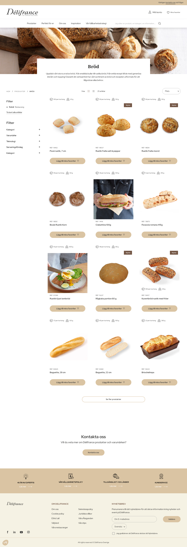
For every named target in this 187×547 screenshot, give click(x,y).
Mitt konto (154, 12)
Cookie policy (58, 513)
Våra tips (82, 523)
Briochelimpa (148, 372)
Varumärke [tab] (11, 135)
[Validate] (172, 519)
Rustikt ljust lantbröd (60, 298)
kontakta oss (170, 2)
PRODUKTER (20, 91)
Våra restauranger (60, 527)
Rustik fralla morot (151, 150)
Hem (8, 91)
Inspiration (76, 23)
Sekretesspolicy (85, 509)
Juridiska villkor (85, 513)
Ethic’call (55, 518)
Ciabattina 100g (103, 224)
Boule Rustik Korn (58, 224)
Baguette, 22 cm (103, 372)
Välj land (55, 523)
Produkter (31, 23)
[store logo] (22, 11)
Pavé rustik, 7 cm (58, 150)
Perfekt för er (48, 23)
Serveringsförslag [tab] (14, 147)
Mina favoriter (174, 12)
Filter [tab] (9, 101)
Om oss (62, 23)
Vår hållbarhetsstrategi (96, 23)
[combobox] (138, 23)
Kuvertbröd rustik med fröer (155, 298)
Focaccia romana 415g (152, 224)
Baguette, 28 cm (58, 372)
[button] (67, 161)
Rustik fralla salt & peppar (108, 150)
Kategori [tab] (10, 129)
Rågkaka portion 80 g (106, 298)
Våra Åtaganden (85, 518)
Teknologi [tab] (10, 141)
